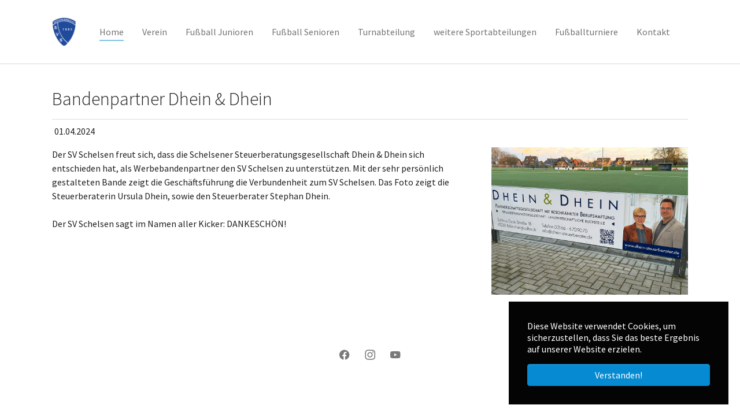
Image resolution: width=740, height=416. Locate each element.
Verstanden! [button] (618, 375)
